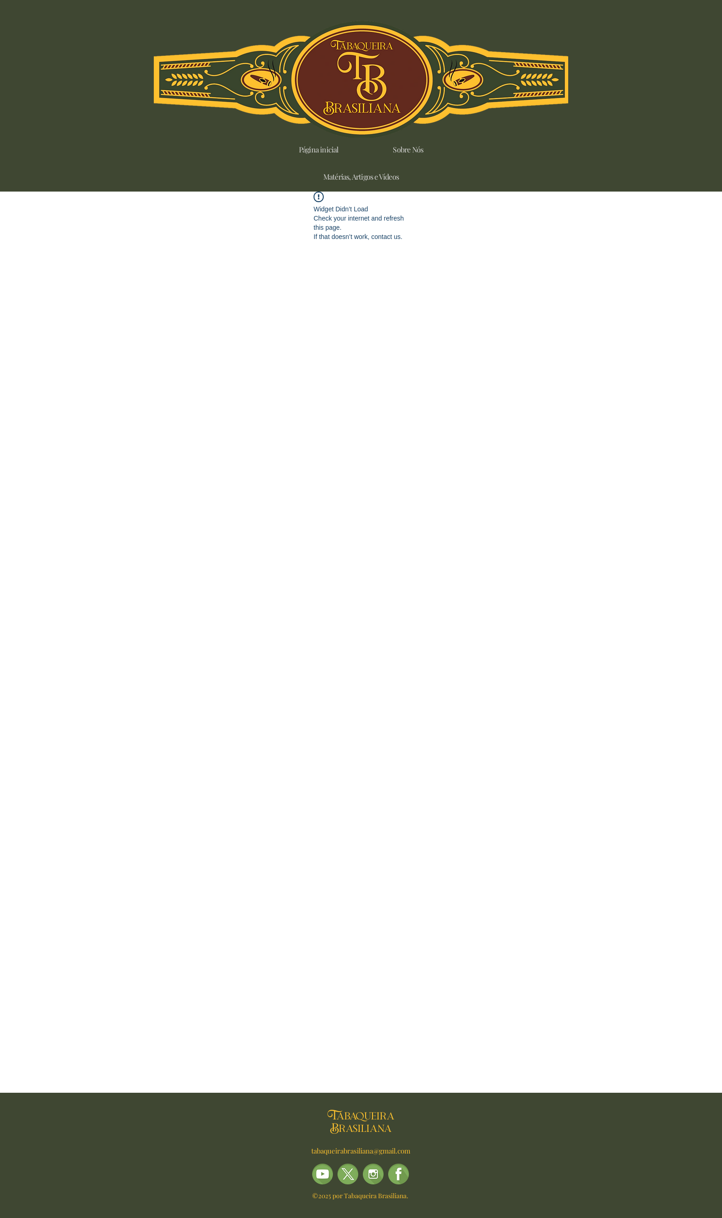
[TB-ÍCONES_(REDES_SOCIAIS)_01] (398, 1174)
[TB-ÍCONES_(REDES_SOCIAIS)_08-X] (348, 1174)
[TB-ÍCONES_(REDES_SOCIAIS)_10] (322, 1174)
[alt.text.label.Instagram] (373, 1174)
